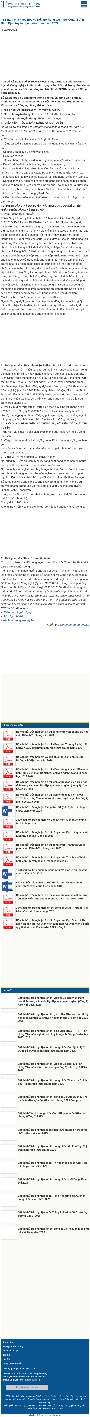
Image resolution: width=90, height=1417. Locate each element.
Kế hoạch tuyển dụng (18, 612)
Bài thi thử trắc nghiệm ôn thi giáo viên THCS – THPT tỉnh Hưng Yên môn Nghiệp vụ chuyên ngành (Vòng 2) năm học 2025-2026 (53, 1034)
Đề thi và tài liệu (11, 1350)
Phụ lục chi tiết (13, 616)
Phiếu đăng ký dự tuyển (18, 620)
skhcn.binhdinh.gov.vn (74, 624)
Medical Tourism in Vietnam (45, 1415)
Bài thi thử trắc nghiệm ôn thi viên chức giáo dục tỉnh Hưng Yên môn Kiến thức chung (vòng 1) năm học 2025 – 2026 (52, 1067)
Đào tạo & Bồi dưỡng (13, 1346)
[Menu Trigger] (84, 4)
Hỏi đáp (6, 1359)
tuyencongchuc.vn (27, 1387)
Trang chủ (8, 1342)
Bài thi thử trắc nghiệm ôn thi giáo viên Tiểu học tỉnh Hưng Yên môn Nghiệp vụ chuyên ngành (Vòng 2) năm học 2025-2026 (53, 1017)
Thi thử (6, 1355)
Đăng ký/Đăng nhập (12, 1363)
